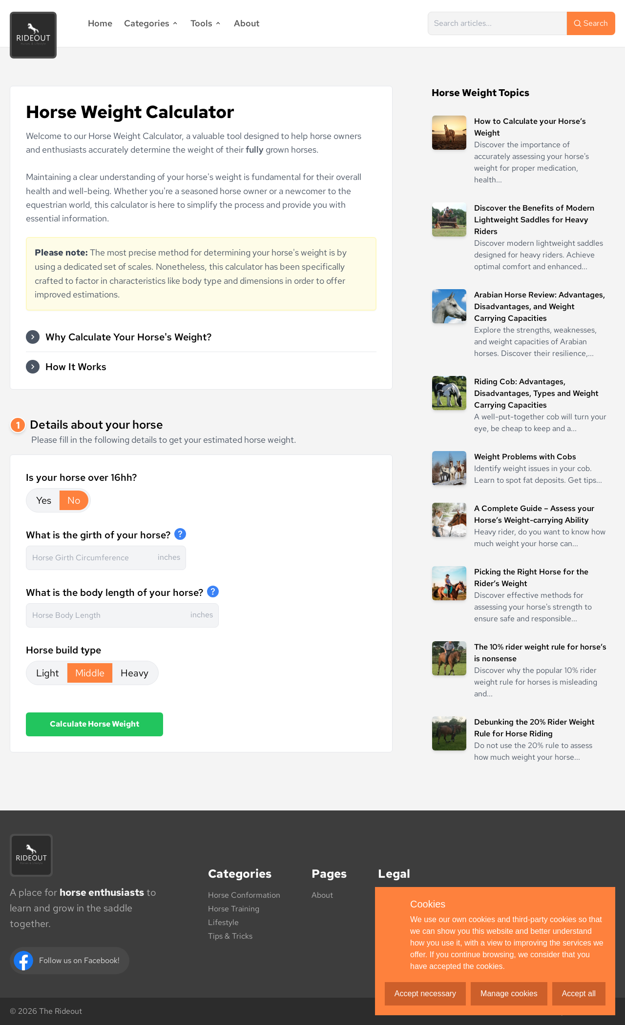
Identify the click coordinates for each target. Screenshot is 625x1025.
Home (100, 23)
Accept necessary (425, 993)
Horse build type (63, 650)
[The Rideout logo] (31, 855)
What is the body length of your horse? (114, 592)
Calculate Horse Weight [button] (94, 724)
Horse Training (233, 909)
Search (590, 23)
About (246, 23)
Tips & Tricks (230, 936)
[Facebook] (69, 960)
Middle (89, 673)
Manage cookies (509, 993)
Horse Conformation (244, 895)
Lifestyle (223, 922)
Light (47, 673)
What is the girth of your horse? (98, 535)
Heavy (134, 673)
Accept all (579, 993)
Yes (43, 500)
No (74, 500)
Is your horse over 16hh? (81, 477)
